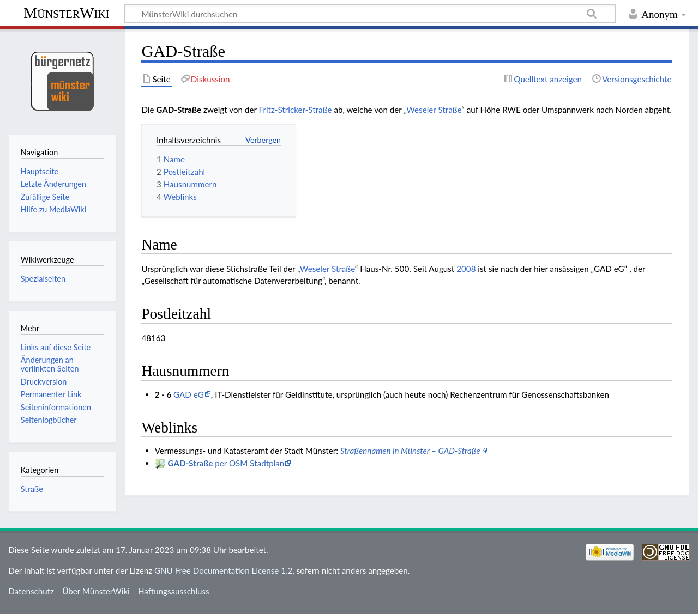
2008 (466, 268)
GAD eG (188, 394)
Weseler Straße (433, 109)
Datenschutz (31, 591)
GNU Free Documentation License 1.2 (223, 570)
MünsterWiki (66, 12)
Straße (32, 489)
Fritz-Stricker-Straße (295, 109)
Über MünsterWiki (96, 591)
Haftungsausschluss (173, 591)
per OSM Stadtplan (226, 463)
